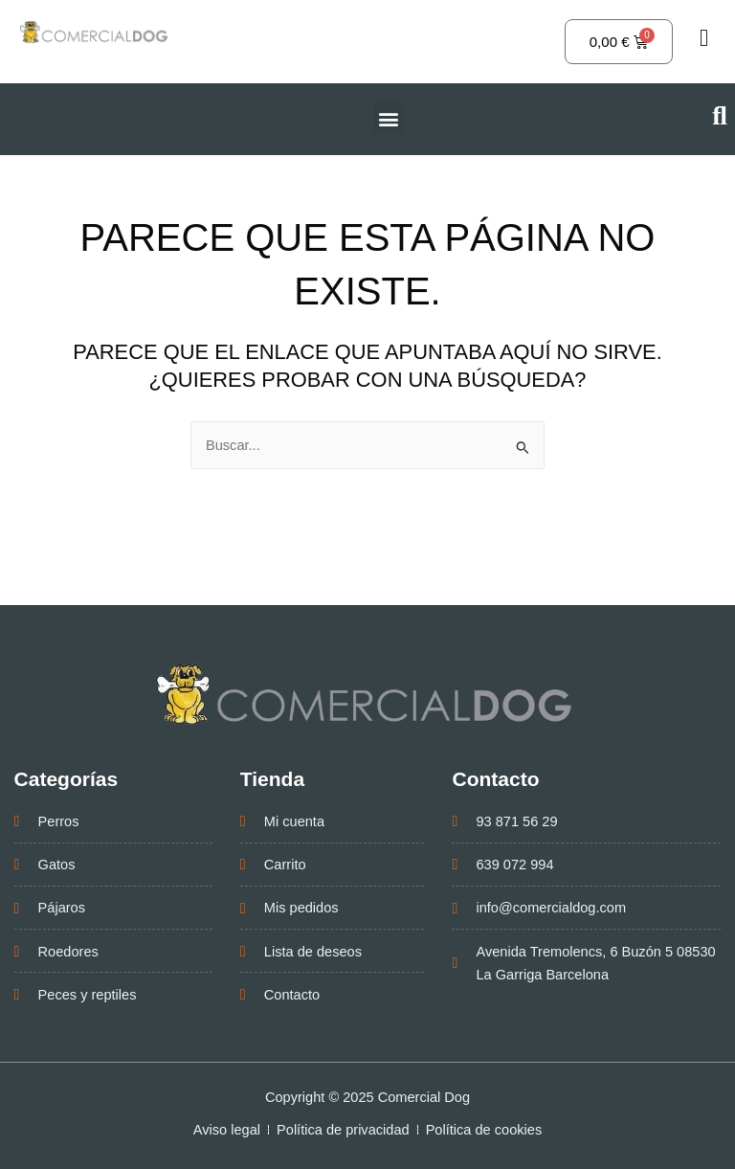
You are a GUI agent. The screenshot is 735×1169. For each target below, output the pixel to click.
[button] (389, 118)
